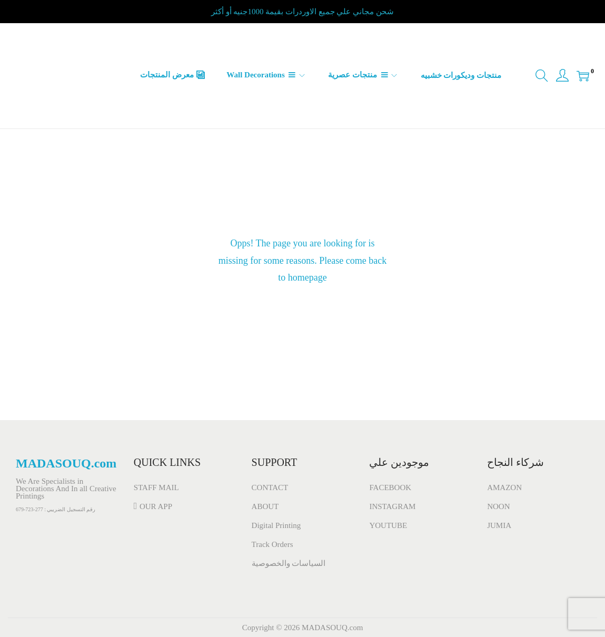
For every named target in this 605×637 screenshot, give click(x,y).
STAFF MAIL (156, 487)
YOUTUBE (388, 525)
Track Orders (272, 544)
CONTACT (270, 487)
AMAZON (504, 487)
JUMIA (499, 525)
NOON (498, 506)
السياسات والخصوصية (289, 563)
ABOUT (265, 506)
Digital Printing (276, 525)
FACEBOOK (390, 487)
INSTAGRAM (392, 506)
